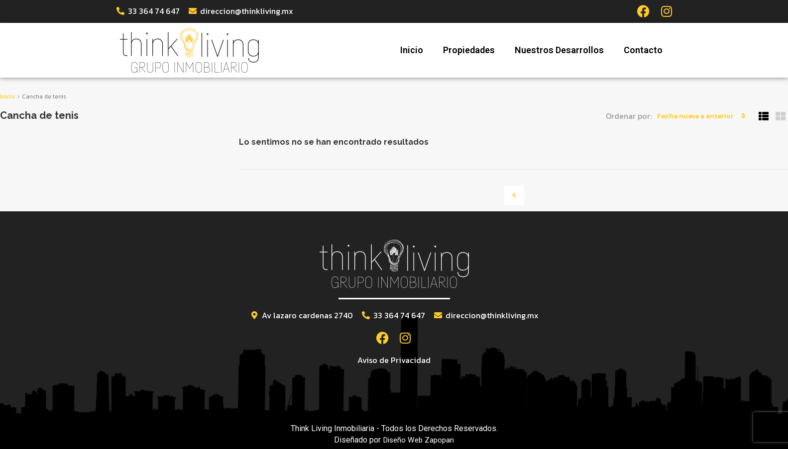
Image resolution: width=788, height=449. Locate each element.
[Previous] (514, 195)
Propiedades (469, 49)
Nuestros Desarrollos (559, 49)
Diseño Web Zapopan (418, 439)
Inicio (411, 49)
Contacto (643, 49)
